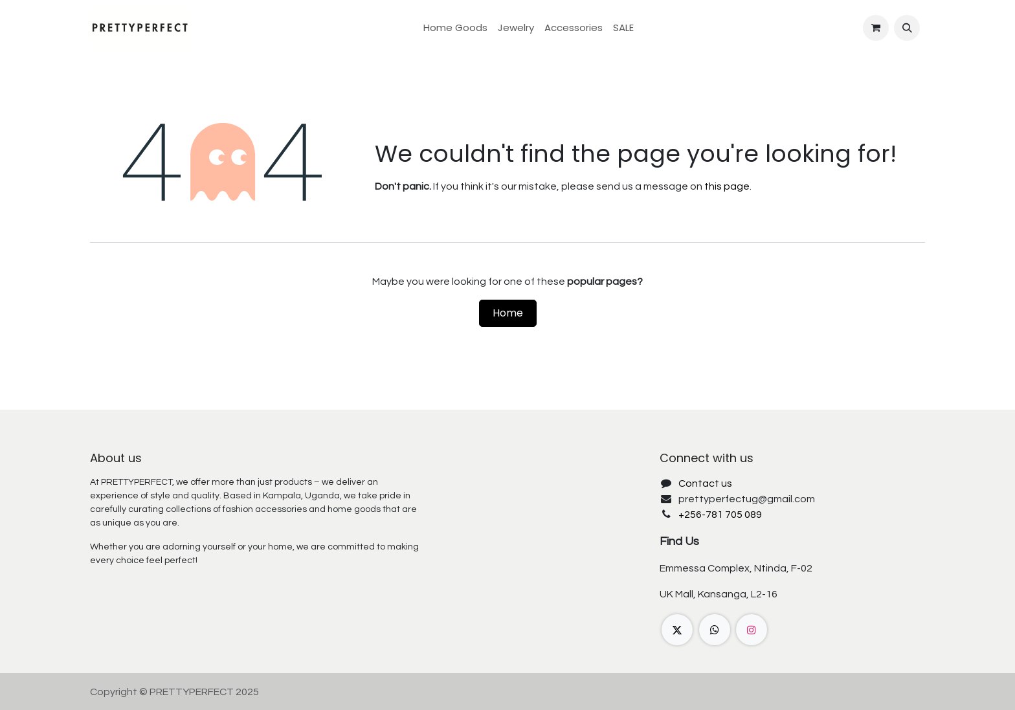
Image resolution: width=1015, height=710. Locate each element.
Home (508, 312)
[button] (907, 28)
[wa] (714, 629)
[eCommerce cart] (876, 28)
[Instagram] (751, 629)
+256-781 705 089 (720, 514)
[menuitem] (455, 28)
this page (727, 186)
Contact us (705, 483)
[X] (677, 629)
